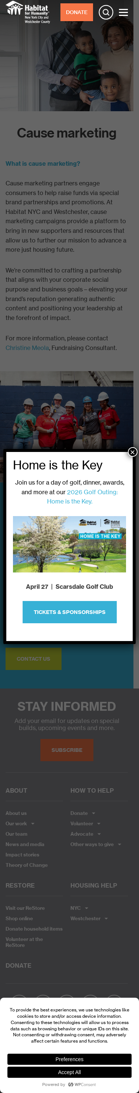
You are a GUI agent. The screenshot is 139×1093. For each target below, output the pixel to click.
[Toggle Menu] (123, 12)
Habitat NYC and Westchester (28, 12)
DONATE (76, 12)
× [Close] (132, 452)
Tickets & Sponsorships (70, 612)
